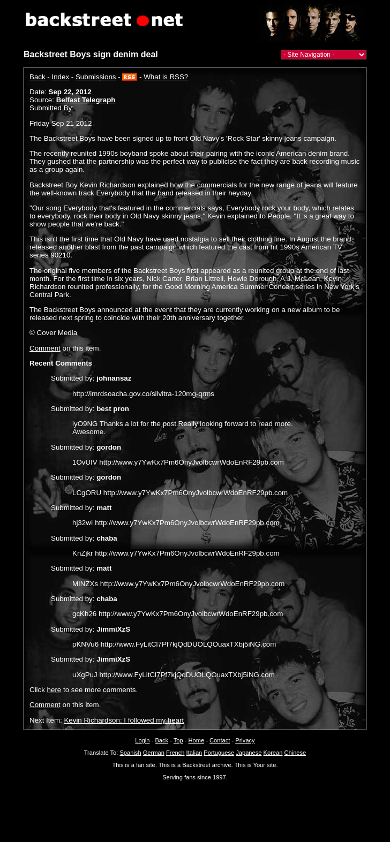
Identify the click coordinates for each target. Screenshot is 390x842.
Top (178, 740)
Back (37, 77)
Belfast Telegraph (86, 100)
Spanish (130, 752)
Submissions (96, 77)
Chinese (295, 752)
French (175, 752)
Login (142, 740)
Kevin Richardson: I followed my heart (124, 720)
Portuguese (219, 752)
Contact (219, 740)
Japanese (248, 752)
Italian (194, 752)
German (153, 752)
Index (61, 77)
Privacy (244, 740)
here (54, 690)
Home (197, 740)
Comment (45, 348)
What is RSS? (166, 77)
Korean (273, 752)
